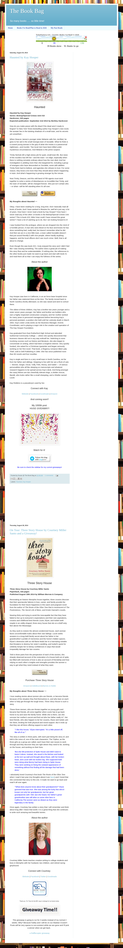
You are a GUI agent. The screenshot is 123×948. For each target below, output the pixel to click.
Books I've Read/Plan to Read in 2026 (32, 28)
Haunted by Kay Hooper (24, 57)
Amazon (54, 394)
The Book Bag (27, 11)
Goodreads (44, 394)
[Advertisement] (39, 504)
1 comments (49, 475)
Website (25, 394)
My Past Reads (56, 28)
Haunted (19, 482)
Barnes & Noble (49, 686)
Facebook (34, 394)
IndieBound (36, 686)
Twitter (43, 876)
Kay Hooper (27, 482)
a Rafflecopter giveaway (40, 933)
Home (10, 28)
